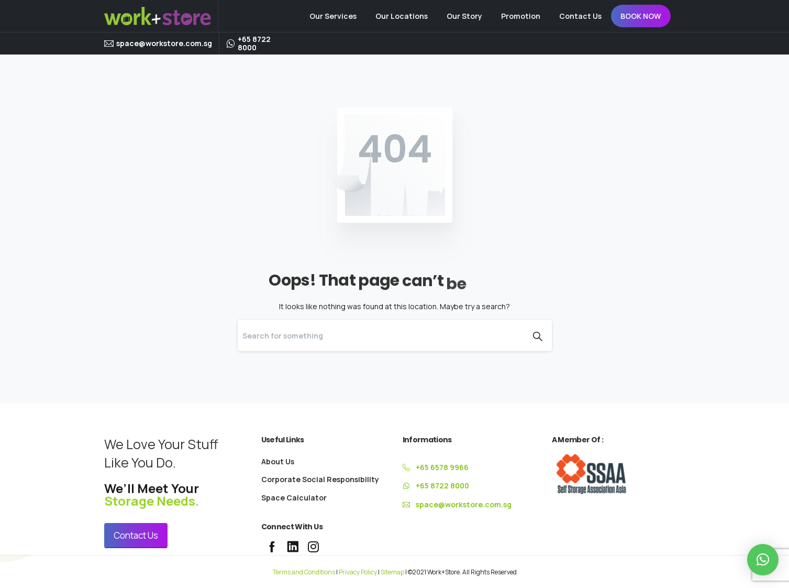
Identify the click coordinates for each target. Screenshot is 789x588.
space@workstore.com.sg (164, 43)
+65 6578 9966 (442, 467)
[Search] (381, 335)
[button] (763, 559)
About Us (277, 461)
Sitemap (392, 572)
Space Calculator (294, 498)
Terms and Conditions (304, 572)
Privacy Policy (358, 572)
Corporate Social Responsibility (320, 479)
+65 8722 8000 (254, 43)
